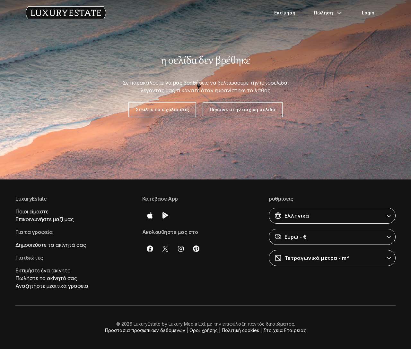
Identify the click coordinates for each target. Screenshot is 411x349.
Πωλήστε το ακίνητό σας (46, 278)
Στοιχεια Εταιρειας (284, 330)
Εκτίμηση (284, 12)
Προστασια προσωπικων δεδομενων (145, 330)
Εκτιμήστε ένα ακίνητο (43, 270)
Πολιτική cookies (240, 330)
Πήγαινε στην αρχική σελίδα (242, 109)
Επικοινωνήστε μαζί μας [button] (44, 219)
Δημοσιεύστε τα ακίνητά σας (50, 245)
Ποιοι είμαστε (31, 211)
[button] (332, 216)
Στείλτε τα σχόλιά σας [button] (162, 109)
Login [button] (368, 12)
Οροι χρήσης (203, 330)
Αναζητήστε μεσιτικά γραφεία (51, 286)
